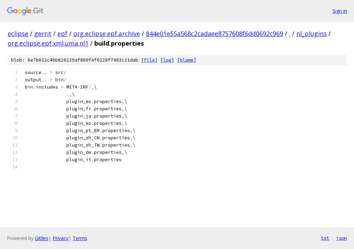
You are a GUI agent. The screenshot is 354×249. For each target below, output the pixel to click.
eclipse (18, 33)
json (341, 238)
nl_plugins (311, 33)
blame (187, 60)
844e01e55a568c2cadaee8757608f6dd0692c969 (214, 33)
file (149, 60)
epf (62, 33)
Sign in (340, 11)
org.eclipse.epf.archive (106, 33)
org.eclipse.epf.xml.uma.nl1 (48, 43)
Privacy (60, 238)
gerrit (43, 33)
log (167, 60)
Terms (80, 238)
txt (325, 238)
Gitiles (41, 238)
